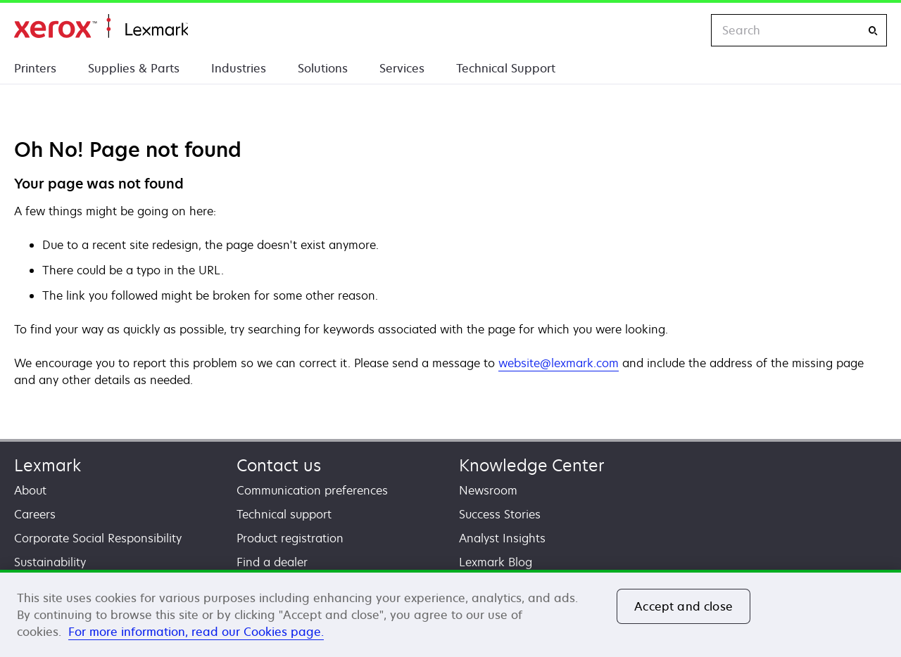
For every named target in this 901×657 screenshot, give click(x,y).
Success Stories (500, 514)
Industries (238, 68)
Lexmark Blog (495, 562)
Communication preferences (312, 490)
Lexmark (47, 465)
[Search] (873, 30)
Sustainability (50, 562)
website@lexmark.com (558, 363)
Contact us (279, 465)
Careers (35, 514)
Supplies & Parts (133, 68)
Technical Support (505, 68)
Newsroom (488, 490)
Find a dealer (272, 562)
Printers (35, 68)
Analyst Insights (502, 538)
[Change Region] (685, 30)
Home (101, 26)
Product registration (290, 538)
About (30, 490)
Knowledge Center (532, 465)
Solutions (323, 68)
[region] (450, 613)
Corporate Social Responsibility (98, 538)
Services (401, 68)
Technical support (284, 514)
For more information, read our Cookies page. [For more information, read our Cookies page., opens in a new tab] (196, 631)
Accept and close (683, 606)
